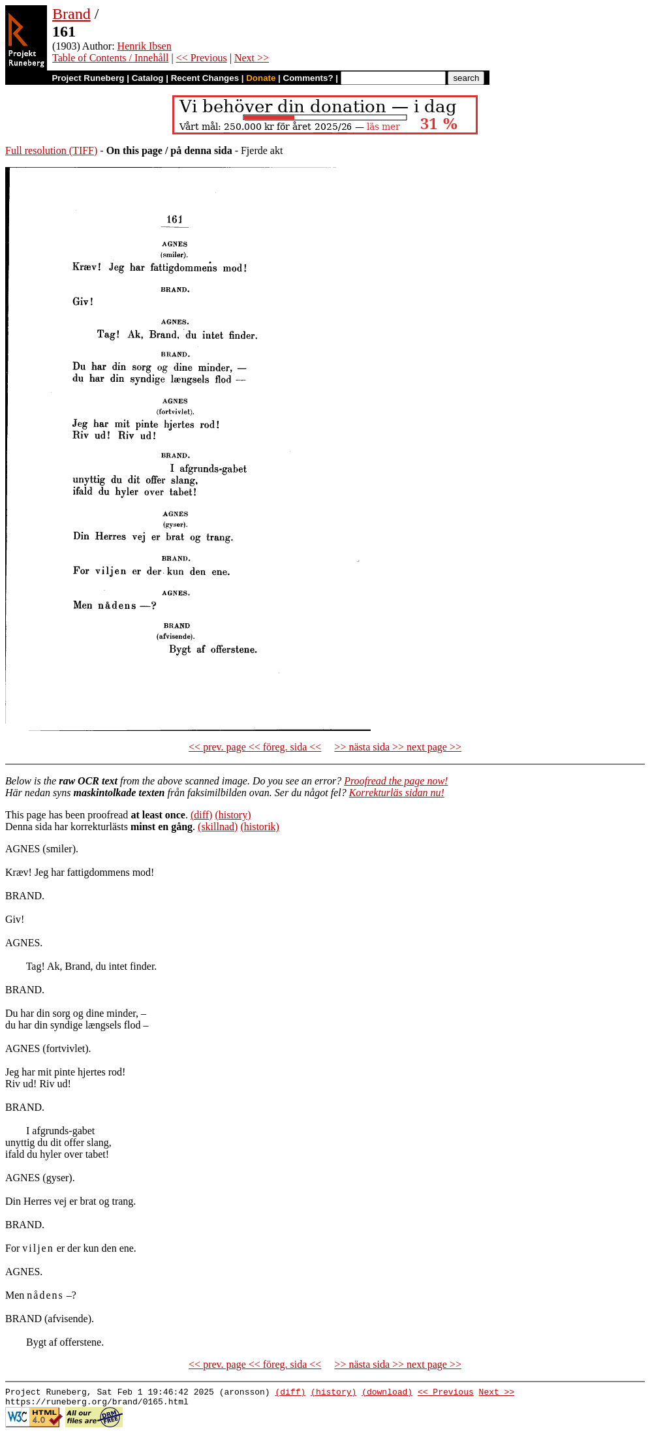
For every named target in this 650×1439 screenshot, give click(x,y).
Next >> (251, 57)
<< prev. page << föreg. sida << (255, 746)
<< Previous (201, 57)
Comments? (308, 78)
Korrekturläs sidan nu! (396, 792)
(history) (233, 814)
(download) (387, 1393)
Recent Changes (205, 78)
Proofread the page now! (396, 780)
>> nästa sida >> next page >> (397, 746)
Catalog (148, 78)
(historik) (259, 826)
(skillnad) (218, 826)
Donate (260, 78)
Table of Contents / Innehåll (110, 57)
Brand (71, 13)
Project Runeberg (88, 78)
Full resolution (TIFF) (51, 150)
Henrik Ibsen (144, 46)
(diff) (201, 814)
